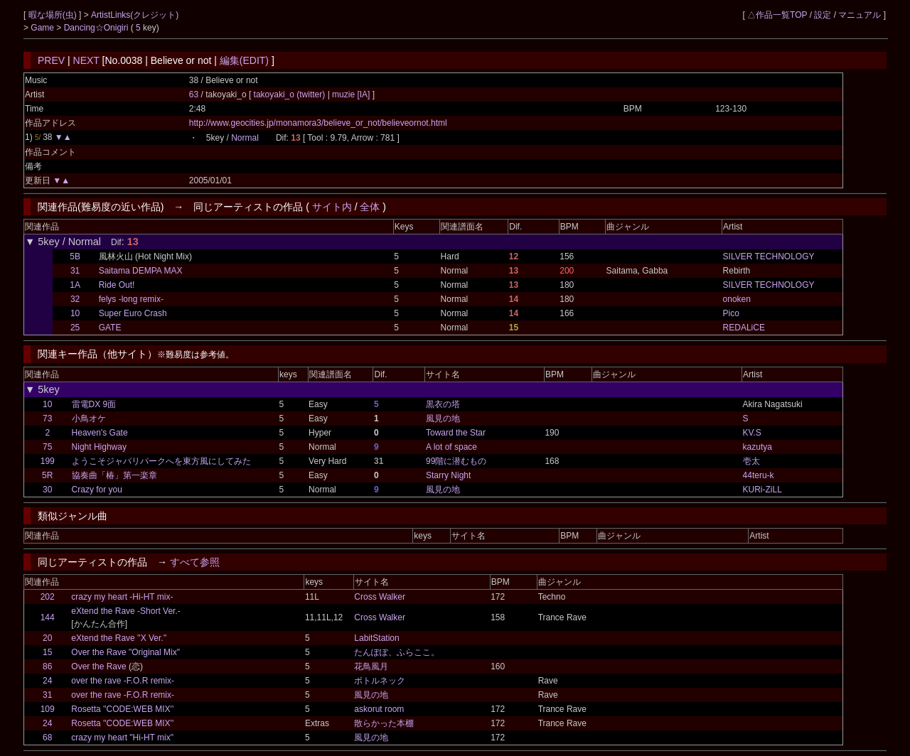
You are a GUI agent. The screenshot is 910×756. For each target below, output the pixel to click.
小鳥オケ (89, 418)
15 (47, 652)
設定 (822, 15)
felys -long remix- (131, 299)
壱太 (751, 461)
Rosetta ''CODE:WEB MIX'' (122, 709)
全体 (370, 206)
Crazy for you (97, 490)
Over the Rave (98, 666)
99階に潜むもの (456, 461)
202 (48, 597)
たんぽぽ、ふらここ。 (396, 652)
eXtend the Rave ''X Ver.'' (118, 638)
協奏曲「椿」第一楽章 (114, 475)
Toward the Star (456, 433)
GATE (110, 328)
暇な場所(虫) (53, 15)
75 (47, 447)
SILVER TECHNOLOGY (769, 256)
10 (75, 313)
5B (75, 256)
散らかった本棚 (384, 723)
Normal (245, 138)
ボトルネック (379, 681)
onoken (737, 299)
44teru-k (758, 475)
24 (47, 681)
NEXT (86, 60)
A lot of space (451, 447)
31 (75, 271)
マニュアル (859, 15)
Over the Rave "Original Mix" (125, 652)
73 (47, 418)
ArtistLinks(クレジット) (134, 15)
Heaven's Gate (100, 433)
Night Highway (99, 447)
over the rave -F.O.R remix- (122, 681)
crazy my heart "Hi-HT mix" (122, 737)
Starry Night (448, 475)
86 (47, 666)
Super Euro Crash (133, 313)
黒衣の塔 (443, 404)
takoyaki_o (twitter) (291, 94)
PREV (51, 60)
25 (75, 328)
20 (47, 638)
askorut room (379, 709)
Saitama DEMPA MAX (141, 271)
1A (75, 285)
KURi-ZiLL (762, 490)
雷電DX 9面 (94, 404)
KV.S (752, 433)
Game (43, 28)
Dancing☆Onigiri (97, 28)
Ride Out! (117, 285)
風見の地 (443, 418)
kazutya (757, 447)
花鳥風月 (371, 666)
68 (47, 737)
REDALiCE (744, 328)
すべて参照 (195, 562)
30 (47, 490)
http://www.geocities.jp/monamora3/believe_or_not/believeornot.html (318, 123)
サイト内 (332, 206)
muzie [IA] (351, 94)
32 (75, 299)
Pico (731, 313)
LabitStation (376, 638)
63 (193, 94)
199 (48, 461)
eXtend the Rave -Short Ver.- (125, 611)
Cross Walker (379, 597)
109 (48, 709)
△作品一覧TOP (777, 15)
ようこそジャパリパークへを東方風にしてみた (161, 461)
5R (47, 475)
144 (48, 617)
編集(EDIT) (244, 60)
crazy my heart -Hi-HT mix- (122, 597)
